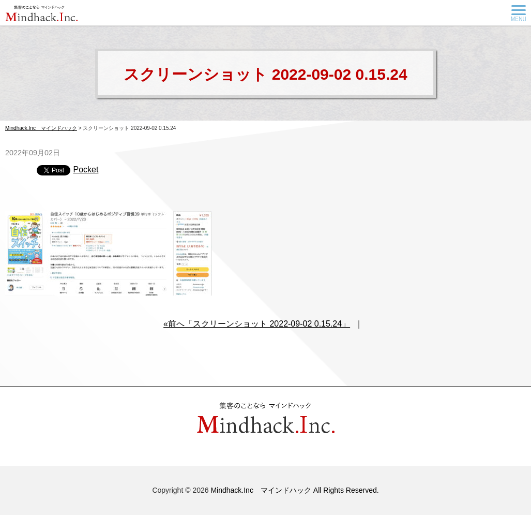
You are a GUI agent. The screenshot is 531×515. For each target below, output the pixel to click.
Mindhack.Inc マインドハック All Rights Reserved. (294, 490)
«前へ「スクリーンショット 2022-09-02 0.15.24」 (256, 323)
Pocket (85, 169)
